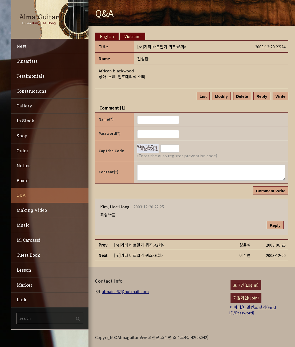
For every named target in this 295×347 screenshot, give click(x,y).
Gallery (24, 105)
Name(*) (106, 119)
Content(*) (108, 171)
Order (22, 150)
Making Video (32, 210)
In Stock (25, 120)
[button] (115, 206)
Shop (22, 135)
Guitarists (27, 61)
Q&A (21, 195)
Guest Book (28, 255)
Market (24, 285)
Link (22, 299)
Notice (24, 165)
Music (23, 225)
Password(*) (109, 133)
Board (23, 180)
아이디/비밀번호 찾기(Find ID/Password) (252, 309)
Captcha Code (111, 150)
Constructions (31, 91)
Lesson (24, 270)
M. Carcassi (29, 240)
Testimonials (31, 76)
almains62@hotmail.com (125, 291)
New (21, 46)
